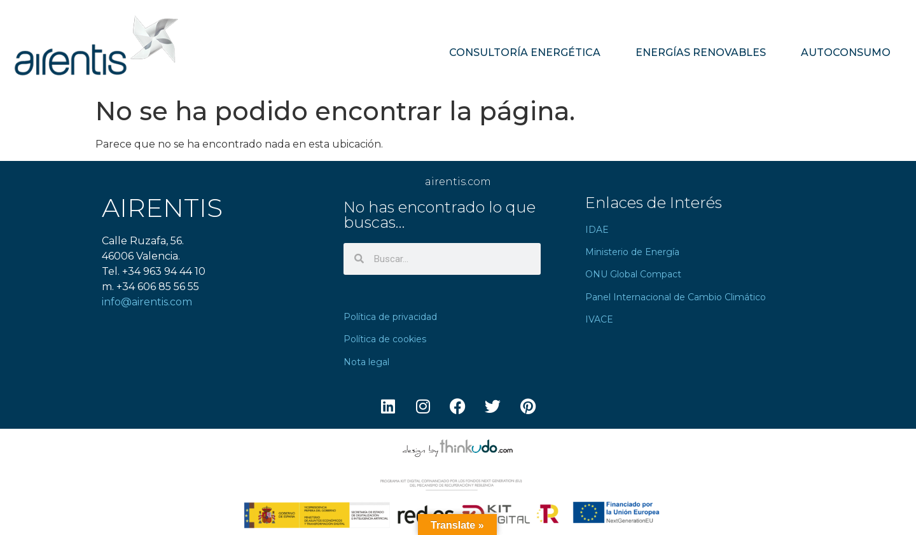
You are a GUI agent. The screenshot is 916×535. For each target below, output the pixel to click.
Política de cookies (385, 339)
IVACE (599, 319)
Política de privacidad (390, 317)
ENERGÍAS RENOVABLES (700, 52)
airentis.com (458, 182)
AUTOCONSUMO (846, 52)
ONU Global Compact (633, 274)
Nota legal (366, 362)
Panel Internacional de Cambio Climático (675, 297)
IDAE (597, 229)
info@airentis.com (147, 302)
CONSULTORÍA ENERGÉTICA (524, 52)
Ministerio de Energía (632, 252)
